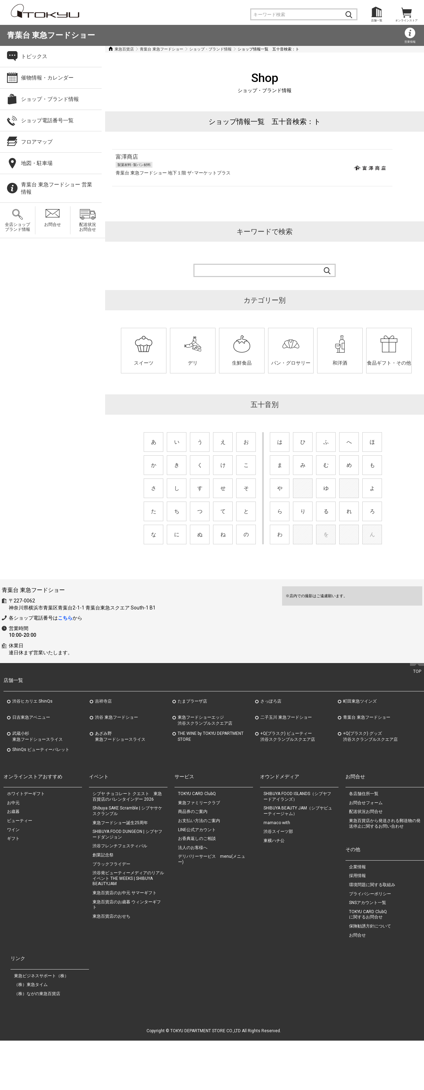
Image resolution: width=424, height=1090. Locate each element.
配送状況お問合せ (87, 227)
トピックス (34, 56)
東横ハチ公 (274, 889)
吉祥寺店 (103, 750)
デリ (193, 363)
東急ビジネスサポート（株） (41, 1024)
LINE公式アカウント (197, 878)
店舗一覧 (376, 20)
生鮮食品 (242, 363)
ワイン (13, 878)
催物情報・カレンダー (47, 78)
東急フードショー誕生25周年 (120, 871)
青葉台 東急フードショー (51, 35)
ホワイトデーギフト (26, 843)
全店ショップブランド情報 (17, 227)
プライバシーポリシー (370, 942)
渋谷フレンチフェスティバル (120, 895)
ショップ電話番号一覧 (47, 120)
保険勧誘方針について (370, 975)
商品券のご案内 (192, 860)
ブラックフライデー (111, 913)
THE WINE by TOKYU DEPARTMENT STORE (211, 785)
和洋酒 (340, 363)
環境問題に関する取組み (372, 933)
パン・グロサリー (290, 363)
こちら (65, 667)
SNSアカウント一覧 (367, 951)
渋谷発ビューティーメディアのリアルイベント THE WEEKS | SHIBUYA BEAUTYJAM (128, 927)
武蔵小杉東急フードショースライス (37, 785)
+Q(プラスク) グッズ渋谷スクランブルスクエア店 (370, 785)
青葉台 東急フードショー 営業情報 (56, 188)
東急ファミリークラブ (199, 851)
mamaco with (277, 871)
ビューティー (19, 869)
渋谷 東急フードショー (116, 766)
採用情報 (357, 925)
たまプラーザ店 (192, 750)
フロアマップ (37, 142)
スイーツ (143, 363)
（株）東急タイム (31, 1034)
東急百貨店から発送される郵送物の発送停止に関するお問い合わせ (384, 872)
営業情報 (410, 41)
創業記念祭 (103, 904)
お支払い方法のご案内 (199, 869)
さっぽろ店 (270, 750)
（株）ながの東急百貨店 (37, 1042)
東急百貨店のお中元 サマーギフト (125, 941)
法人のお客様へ (192, 896)
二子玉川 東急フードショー (286, 766)
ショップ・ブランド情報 (210, 49)
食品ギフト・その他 (389, 363)
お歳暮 (13, 860)
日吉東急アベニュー (31, 766)
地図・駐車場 (37, 163)
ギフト (13, 887)
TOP (417, 720)
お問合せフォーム (366, 851)
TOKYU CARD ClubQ (197, 843)
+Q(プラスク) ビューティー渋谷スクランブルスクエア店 (287, 785)
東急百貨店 (124, 49)
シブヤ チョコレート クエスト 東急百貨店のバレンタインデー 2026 (127, 846)
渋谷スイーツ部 (278, 880)
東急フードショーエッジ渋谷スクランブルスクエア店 (205, 769)
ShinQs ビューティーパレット (40, 798)
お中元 (13, 851)
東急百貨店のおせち (111, 965)
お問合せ (52, 224)
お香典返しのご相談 (197, 887)
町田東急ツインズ (360, 750)
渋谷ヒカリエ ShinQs (32, 750)
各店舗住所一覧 (363, 843)
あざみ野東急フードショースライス (120, 785)
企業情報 (357, 915)
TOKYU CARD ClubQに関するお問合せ (368, 963)
